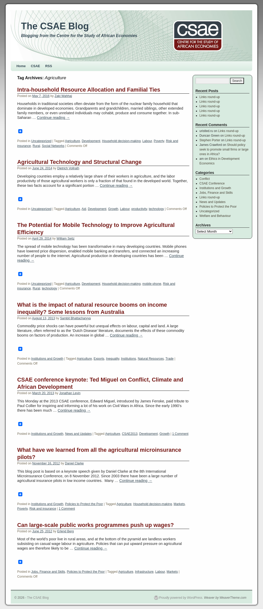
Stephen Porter (210, 140)
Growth (113, 209)
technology (156, 209)
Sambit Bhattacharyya (75, 318)
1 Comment (180, 434)
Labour (147, 141)
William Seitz (65, 238)
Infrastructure (144, 571)
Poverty (159, 141)
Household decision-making (121, 141)
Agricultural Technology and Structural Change (79, 162)
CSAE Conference (212, 183)
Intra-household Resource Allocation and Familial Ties (88, 89)
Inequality (112, 358)
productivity (139, 209)
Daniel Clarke (74, 463)
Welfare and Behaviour (215, 216)
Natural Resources (151, 358)
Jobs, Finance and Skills (48, 571)
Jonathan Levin (69, 393)
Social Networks (53, 146)
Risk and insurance (42, 508)
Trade (169, 358)
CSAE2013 (130, 434)
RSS (48, 66)
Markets (179, 504)
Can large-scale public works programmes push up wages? (95, 525)
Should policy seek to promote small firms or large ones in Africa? (224, 149)
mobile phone (151, 284)
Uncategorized (41, 141)
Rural (36, 146)
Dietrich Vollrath (68, 168)
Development (91, 141)
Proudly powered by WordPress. (181, 597)
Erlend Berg (65, 531)
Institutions (128, 358)
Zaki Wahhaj (63, 96)
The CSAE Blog (55, 26)
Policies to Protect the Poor (84, 504)
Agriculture (72, 141)
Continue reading (53, 118)
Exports (99, 358)
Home (21, 66)
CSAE (35, 66)
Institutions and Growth (47, 358)
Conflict (205, 179)
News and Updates (78, 434)
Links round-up (210, 97)
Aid (84, 209)
